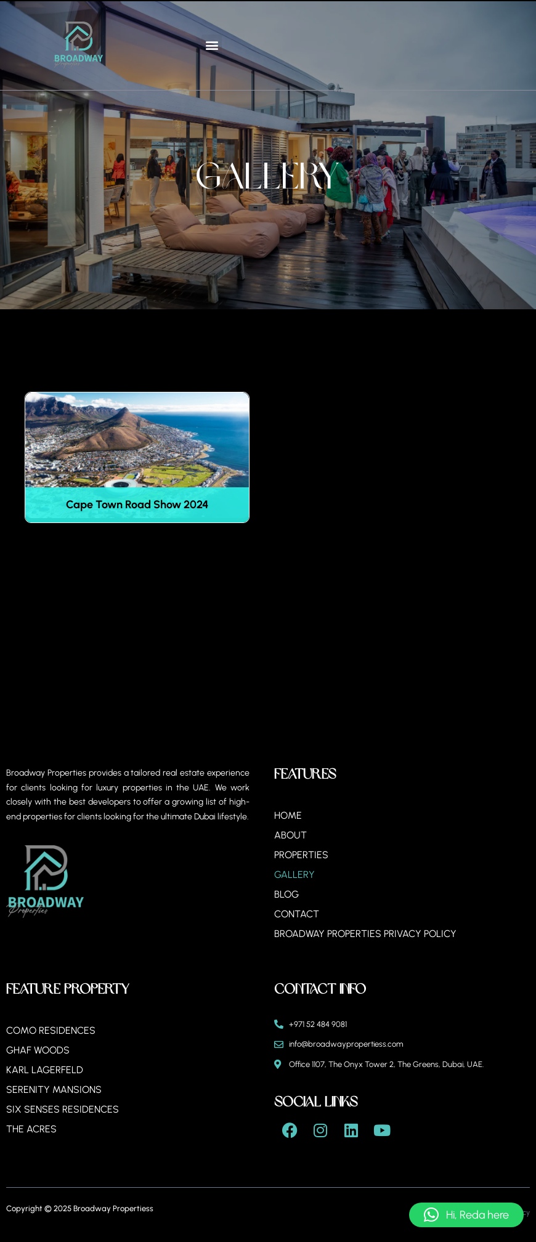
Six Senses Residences (62, 1109)
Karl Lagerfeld (44, 1070)
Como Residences (50, 1030)
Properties (301, 855)
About (290, 835)
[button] (211, 44)
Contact (296, 914)
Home (288, 815)
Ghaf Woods (38, 1050)
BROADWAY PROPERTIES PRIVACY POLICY (365, 934)
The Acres (31, 1129)
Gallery (294, 874)
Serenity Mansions (54, 1089)
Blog (286, 894)
